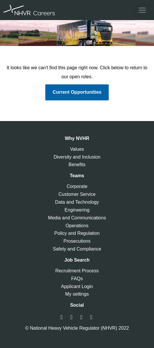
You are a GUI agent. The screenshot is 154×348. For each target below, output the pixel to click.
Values (77, 149)
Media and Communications (77, 217)
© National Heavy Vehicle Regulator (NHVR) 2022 (77, 328)
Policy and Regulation (77, 233)
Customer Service (77, 194)
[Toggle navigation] (142, 10)
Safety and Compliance (77, 248)
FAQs (77, 278)
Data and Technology (77, 202)
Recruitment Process (77, 270)
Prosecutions (77, 241)
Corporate (77, 186)
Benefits (77, 164)
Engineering (77, 209)
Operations (76, 225)
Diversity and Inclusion (76, 157)
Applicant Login (77, 286)
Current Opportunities (77, 92)
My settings (77, 294)
